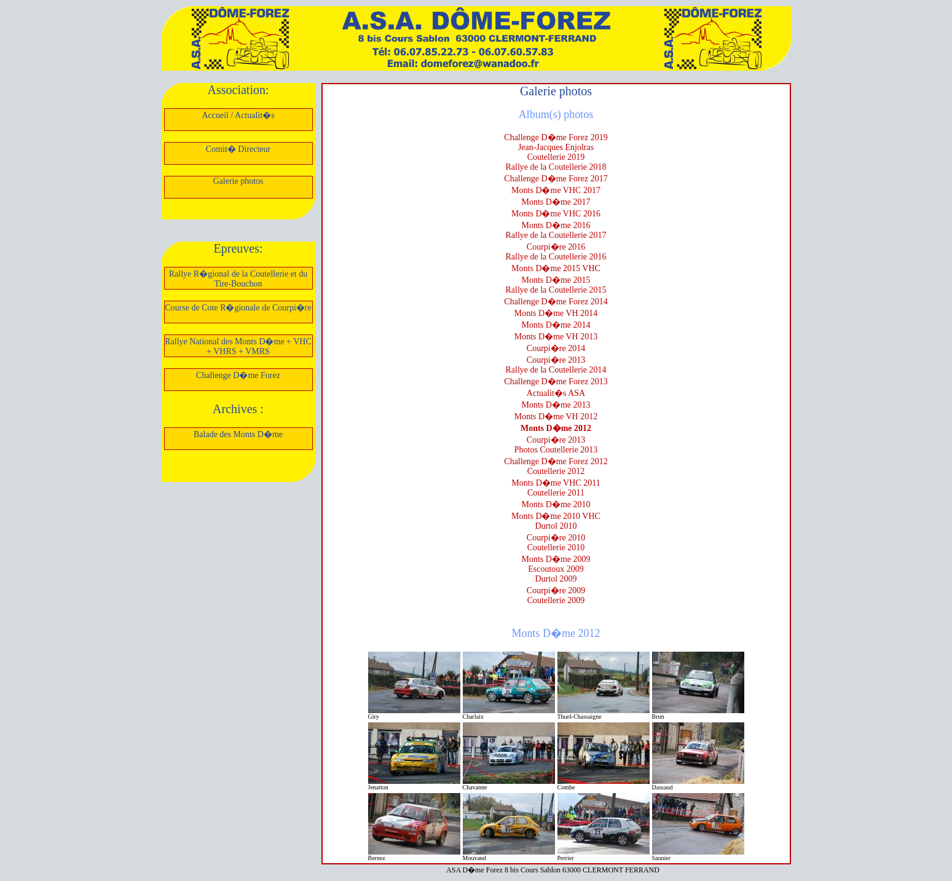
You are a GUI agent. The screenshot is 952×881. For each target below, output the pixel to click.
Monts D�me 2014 (556, 325)
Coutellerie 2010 (556, 547)
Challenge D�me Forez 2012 (555, 461)
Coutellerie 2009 (556, 600)
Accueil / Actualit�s (238, 115)
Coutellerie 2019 (556, 157)
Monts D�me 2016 (556, 225)
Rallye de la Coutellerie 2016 (555, 256)
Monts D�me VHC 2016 (555, 213)
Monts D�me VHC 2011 (555, 483)
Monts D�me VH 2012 (555, 416)
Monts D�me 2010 (556, 504)
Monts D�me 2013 (556, 404)
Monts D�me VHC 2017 (555, 190)
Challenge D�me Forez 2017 (555, 178)
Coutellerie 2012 (556, 471)
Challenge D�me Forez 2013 (555, 381)
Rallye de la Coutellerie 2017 (555, 235)
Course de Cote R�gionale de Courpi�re (238, 307)
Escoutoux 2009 (556, 569)
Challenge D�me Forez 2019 (555, 137)
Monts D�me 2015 (556, 280)
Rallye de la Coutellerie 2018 (555, 167)
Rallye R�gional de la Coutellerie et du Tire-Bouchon (238, 278)
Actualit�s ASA (556, 393)
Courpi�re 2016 (556, 246)
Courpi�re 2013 (556, 360)
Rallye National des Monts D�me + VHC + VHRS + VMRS (238, 346)
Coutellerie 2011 (555, 492)
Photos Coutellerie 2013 (555, 449)
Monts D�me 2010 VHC (555, 516)
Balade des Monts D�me (238, 434)
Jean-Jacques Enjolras (556, 147)
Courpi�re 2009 (556, 590)
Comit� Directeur (238, 149)
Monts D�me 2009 (556, 559)
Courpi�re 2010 (556, 537)
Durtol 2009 (555, 578)
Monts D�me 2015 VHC (555, 268)
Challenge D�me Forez (238, 375)
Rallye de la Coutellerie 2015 (555, 289)
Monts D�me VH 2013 (555, 336)
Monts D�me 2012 (556, 428)
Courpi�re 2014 (556, 348)
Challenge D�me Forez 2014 (555, 301)
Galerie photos (238, 181)
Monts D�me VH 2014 (555, 313)
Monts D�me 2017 (556, 202)
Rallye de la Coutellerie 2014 (555, 369)
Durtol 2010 (555, 526)
